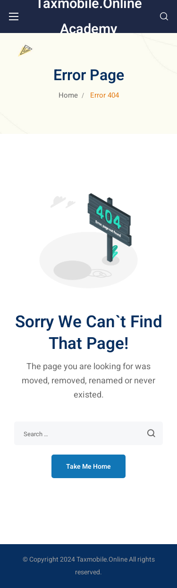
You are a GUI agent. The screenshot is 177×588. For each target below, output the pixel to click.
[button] (164, 16)
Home (68, 95)
